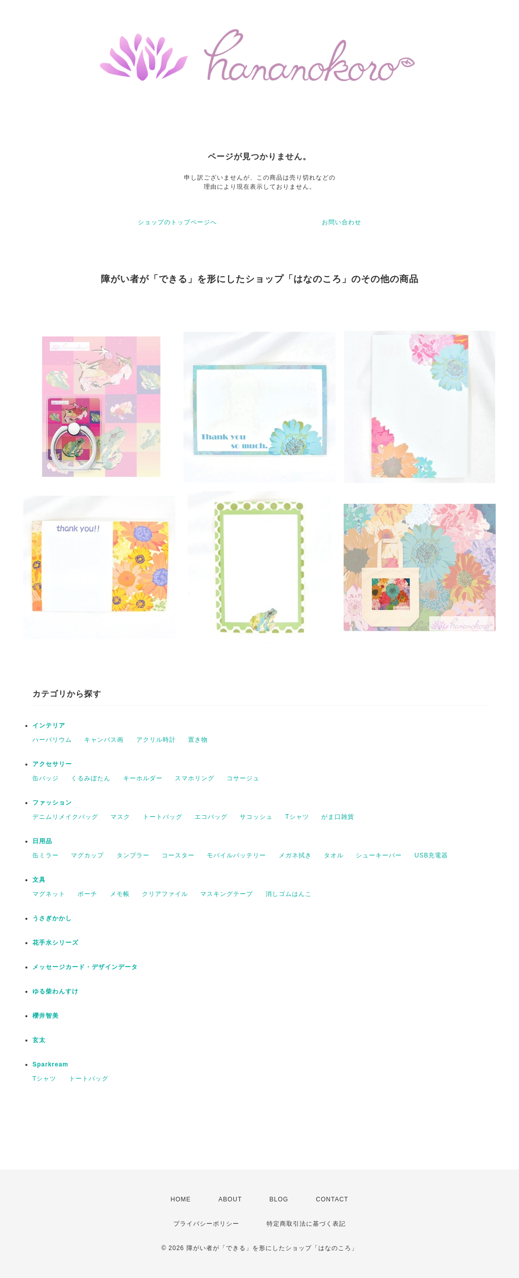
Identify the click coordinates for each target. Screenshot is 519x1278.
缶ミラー (45, 855)
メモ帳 (120, 893)
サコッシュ (256, 816)
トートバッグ (162, 816)
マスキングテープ (226, 893)
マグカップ (87, 855)
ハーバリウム (52, 739)
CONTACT (332, 1199)
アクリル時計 (156, 739)
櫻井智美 (45, 1015)
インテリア (48, 725)
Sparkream (50, 1064)
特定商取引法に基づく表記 (306, 1223)
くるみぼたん (90, 778)
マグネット (48, 893)
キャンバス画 (104, 739)
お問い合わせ (341, 222)
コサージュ (243, 778)
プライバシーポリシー (206, 1223)
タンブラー (133, 855)
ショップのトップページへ (177, 222)
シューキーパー (379, 855)
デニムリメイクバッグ (65, 816)
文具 (39, 879)
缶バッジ (45, 778)
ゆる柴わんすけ (55, 991)
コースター (178, 855)
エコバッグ (211, 816)
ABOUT (230, 1199)
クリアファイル (165, 893)
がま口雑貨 (337, 816)
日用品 (42, 841)
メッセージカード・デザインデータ (85, 967)
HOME (181, 1199)
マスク (120, 816)
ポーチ (87, 893)
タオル (334, 855)
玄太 (39, 1040)
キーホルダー (143, 778)
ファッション (52, 802)
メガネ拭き (295, 855)
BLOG (279, 1199)
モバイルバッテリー (236, 855)
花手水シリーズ (55, 942)
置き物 (198, 739)
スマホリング (194, 778)
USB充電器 (432, 855)
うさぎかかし (52, 918)
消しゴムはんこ (289, 893)
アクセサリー (52, 764)
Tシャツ (297, 816)
